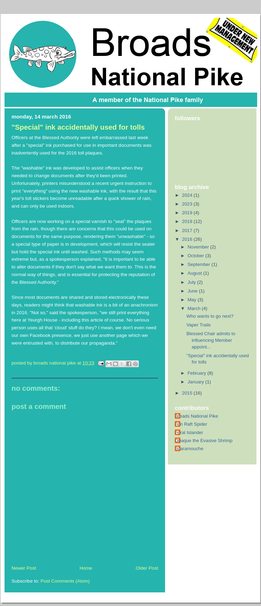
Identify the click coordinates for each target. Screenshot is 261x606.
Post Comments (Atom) (65, 581)
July (192, 282)
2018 (188, 221)
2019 (188, 212)
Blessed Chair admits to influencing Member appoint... (210, 340)
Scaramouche (189, 448)
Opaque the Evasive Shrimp (203, 440)
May (192, 299)
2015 (188, 393)
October (196, 255)
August (195, 273)
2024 (188, 195)
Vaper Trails (198, 324)
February (197, 373)
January (196, 381)
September (199, 264)
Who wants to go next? (209, 316)
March (194, 308)
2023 (188, 204)
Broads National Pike (196, 416)
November (198, 247)
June (193, 291)
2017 (188, 230)
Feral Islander (189, 432)
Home (86, 568)
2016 (188, 239)
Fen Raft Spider (191, 424)
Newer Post (24, 568)
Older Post (147, 568)
